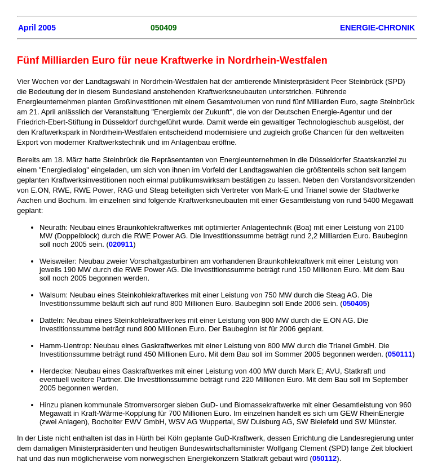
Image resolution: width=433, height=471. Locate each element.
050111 (400, 354)
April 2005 (37, 27)
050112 (324, 458)
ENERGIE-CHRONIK (377, 27)
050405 (355, 303)
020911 (121, 244)
